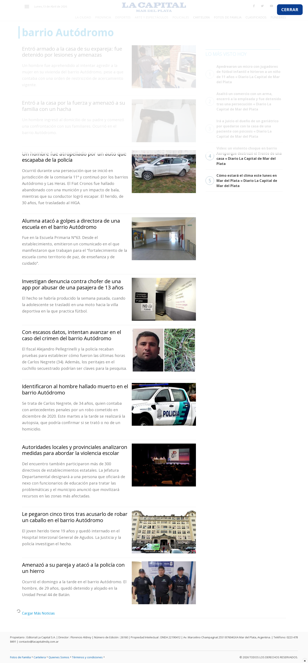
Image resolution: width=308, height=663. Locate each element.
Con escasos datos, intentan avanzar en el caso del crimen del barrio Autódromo (71, 335)
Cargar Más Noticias (38, 613)
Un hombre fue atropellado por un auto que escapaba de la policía (74, 156)
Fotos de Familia (20, 657)
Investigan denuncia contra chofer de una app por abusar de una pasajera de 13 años (72, 284)
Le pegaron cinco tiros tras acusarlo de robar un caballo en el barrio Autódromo (74, 517)
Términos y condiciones (87, 657)
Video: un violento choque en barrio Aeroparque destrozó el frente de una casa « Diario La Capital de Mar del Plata (244, 156)
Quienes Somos (59, 657)
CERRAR (289, 9)
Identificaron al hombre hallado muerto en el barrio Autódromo (75, 389)
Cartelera (40, 657)
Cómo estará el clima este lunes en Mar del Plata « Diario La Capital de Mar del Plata (241, 180)
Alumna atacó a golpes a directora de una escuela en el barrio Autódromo (71, 223)
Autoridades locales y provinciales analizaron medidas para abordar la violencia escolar (74, 450)
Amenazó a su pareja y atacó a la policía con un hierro (73, 567)
